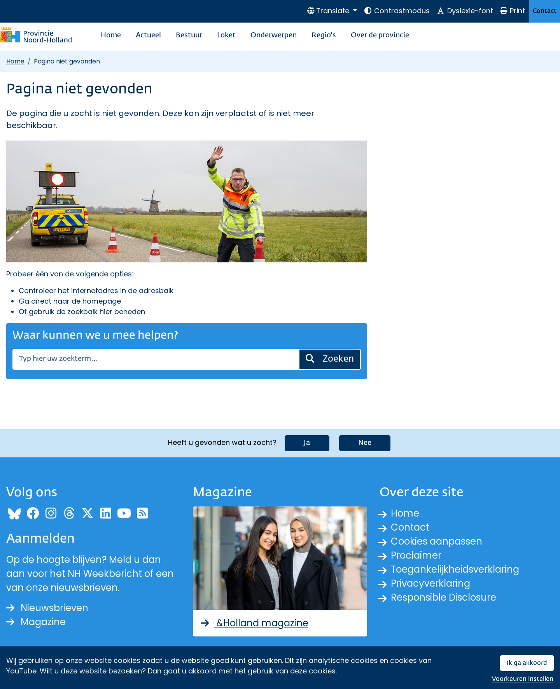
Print (512, 11)
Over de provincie (380, 35)
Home (111, 35)
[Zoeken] (155, 359)
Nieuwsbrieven (47, 607)
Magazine (36, 621)
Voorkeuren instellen (522, 679)
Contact (544, 11)
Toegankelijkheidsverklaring (455, 569)
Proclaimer (416, 555)
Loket (226, 35)
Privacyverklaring (430, 583)
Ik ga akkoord (527, 663)
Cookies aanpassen (436, 541)
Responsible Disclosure (443, 597)
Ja (307, 442)
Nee (364, 442)
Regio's (324, 35)
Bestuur (189, 35)
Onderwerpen (273, 35)
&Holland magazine (253, 623)
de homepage (96, 301)
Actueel (148, 35)
